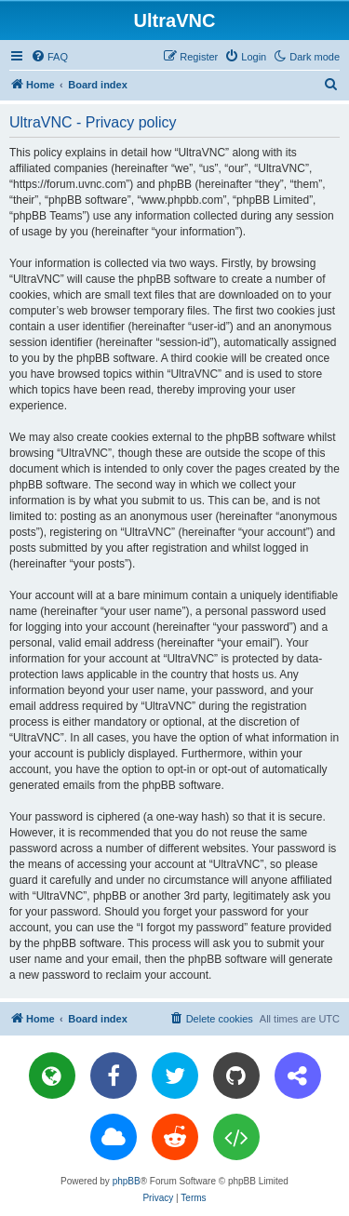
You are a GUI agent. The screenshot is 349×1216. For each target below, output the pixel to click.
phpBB (127, 1181)
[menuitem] (49, 57)
